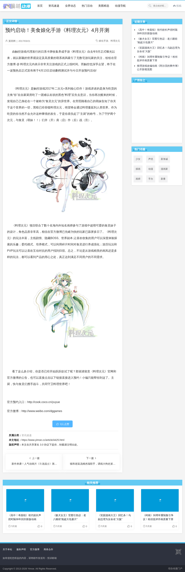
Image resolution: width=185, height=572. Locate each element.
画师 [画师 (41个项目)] (138, 178)
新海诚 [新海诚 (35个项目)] (164, 159)
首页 (40, 5)
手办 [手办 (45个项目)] (150, 178)
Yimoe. (31, 568)
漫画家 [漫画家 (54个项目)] (164, 169)
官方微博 (34, 549)
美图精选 (103, 5)
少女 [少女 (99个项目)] (138, 159)
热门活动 (87, 5)
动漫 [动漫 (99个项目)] (150, 169)
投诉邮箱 (52, 558)
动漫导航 (120, 5)
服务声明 (21, 549)
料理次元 (115, 40)
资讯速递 (53, 5)
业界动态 (70, 5)
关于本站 (7, 549)
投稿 (177, 5)
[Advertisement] (156, 113)
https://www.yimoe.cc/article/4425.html (42, 440)
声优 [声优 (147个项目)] (150, 159)
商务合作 (48, 549)
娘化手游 (103, 40)
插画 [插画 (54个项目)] (138, 169)
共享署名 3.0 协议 (39, 444)
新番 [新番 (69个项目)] (163, 178)
